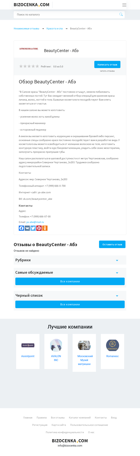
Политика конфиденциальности (65, 432)
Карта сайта (59, 424)
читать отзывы (107, 71)
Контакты (101, 417)
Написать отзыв (107, 64)
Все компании (70, 281)
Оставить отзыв (112, 244)
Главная (27, 417)
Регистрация (39, 424)
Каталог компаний (80, 417)
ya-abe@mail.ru (35, 222)
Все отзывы (58, 417)
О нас (91, 432)
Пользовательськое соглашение (89, 424)
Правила (42, 417)
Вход (114, 417)
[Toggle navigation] (123, 4)
